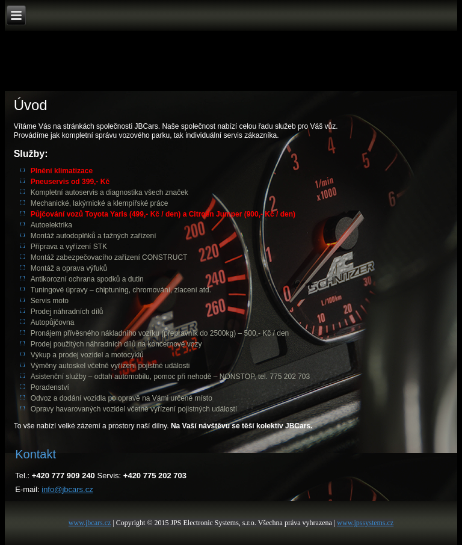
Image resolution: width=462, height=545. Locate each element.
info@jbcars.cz (67, 489)
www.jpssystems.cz (365, 523)
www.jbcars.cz (90, 523)
